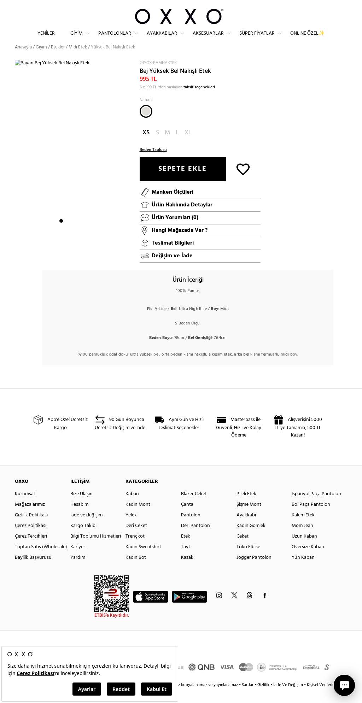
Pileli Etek (246, 507)
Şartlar (248, 697)
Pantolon (190, 528)
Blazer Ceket (194, 507)
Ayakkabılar (162, 39)
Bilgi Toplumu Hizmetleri (95, 549)
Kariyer (77, 560)
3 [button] (74, 233)
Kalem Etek (303, 528)
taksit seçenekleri (199, 100)
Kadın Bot (135, 570)
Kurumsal (25, 507)
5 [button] (86, 233)
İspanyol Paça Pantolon (316, 507)
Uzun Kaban (304, 549)
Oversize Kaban (308, 560)
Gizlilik (263, 697)
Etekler (58, 60)
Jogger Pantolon (254, 570)
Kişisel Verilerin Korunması (331, 697)
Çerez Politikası (30, 538)
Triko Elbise (248, 560)
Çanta (187, 517)
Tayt (185, 560)
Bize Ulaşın (81, 507)
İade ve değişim (86, 528)
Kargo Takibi (83, 538)
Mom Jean (302, 538)
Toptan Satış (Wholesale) (41, 560)
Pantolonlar (114, 39)
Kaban (132, 507)
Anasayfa (23, 60)
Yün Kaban (303, 570)
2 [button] (67, 233)
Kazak (187, 570)
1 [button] (61, 233)
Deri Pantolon (195, 538)
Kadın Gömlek (251, 538)
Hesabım (79, 517)
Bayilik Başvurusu (33, 570)
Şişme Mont (249, 517)
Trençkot (135, 549)
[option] (74, 158)
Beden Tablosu (153, 162)
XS (146, 145)
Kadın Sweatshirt (143, 560)
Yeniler (46, 39)
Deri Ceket (136, 538)
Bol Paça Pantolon (311, 517)
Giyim (76, 39)
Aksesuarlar (208, 39)
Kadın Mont (137, 517)
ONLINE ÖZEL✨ (307, 39)
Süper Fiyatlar (257, 39)
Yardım (77, 570)
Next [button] (18, 158)
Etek (185, 549)
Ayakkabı (246, 528)
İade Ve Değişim (288, 697)
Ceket (243, 549)
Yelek (131, 528)
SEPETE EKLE (182, 181)
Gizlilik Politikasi (31, 528)
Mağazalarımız (30, 517)
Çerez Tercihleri (31, 549)
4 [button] (80, 233)
